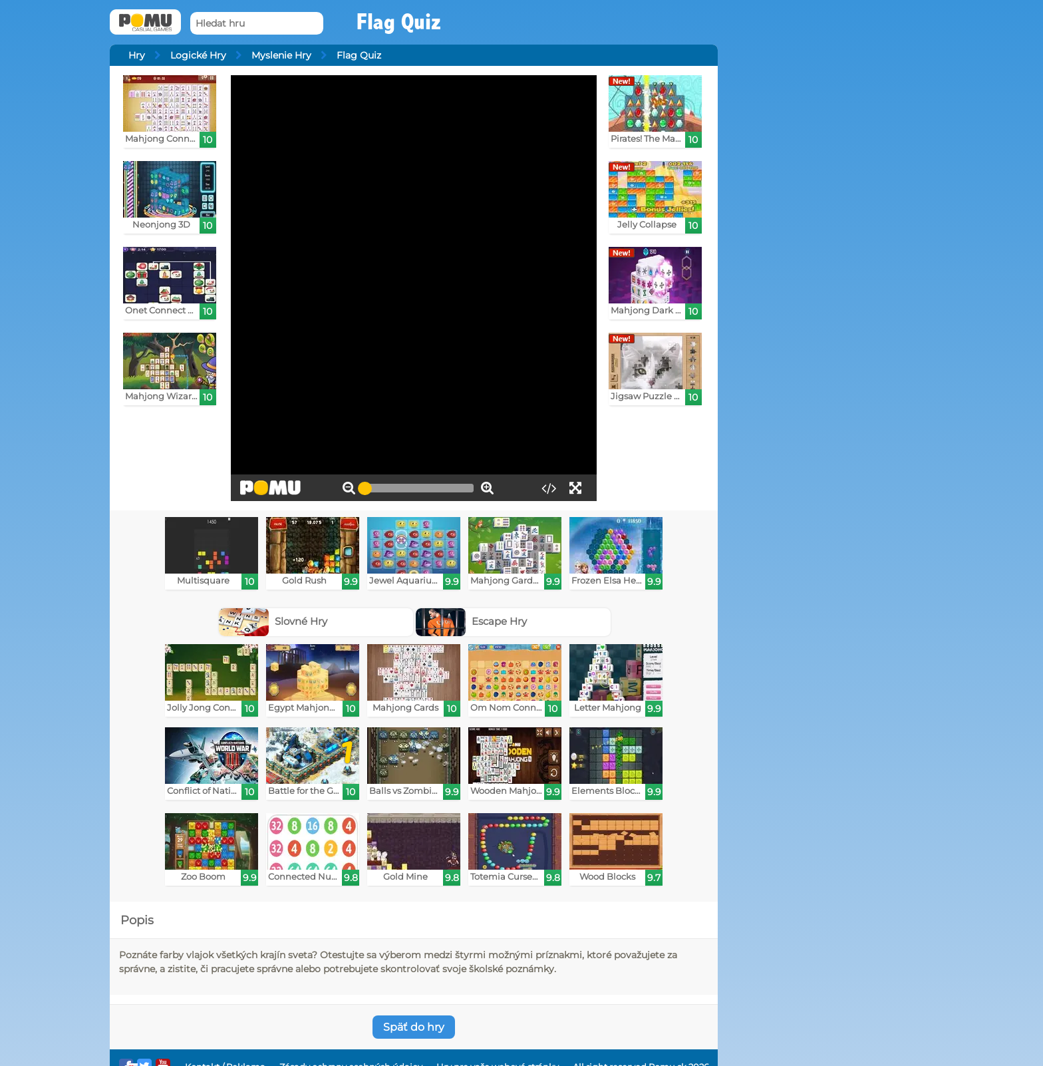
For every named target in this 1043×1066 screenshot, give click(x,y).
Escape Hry (471, 621)
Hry (136, 55)
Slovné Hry (273, 621)
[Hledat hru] (256, 23)
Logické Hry (198, 55)
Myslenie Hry (281, 55)
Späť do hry (413, 1027)
